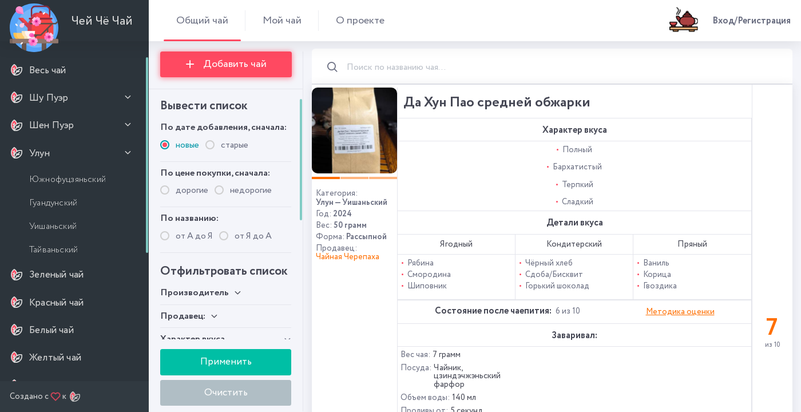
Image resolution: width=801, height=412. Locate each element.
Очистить (226, 392)
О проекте (360, 20)
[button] (326, 178)
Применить (226, 361)
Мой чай (282, 20)
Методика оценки (680, 312)
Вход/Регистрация (751, 21)
